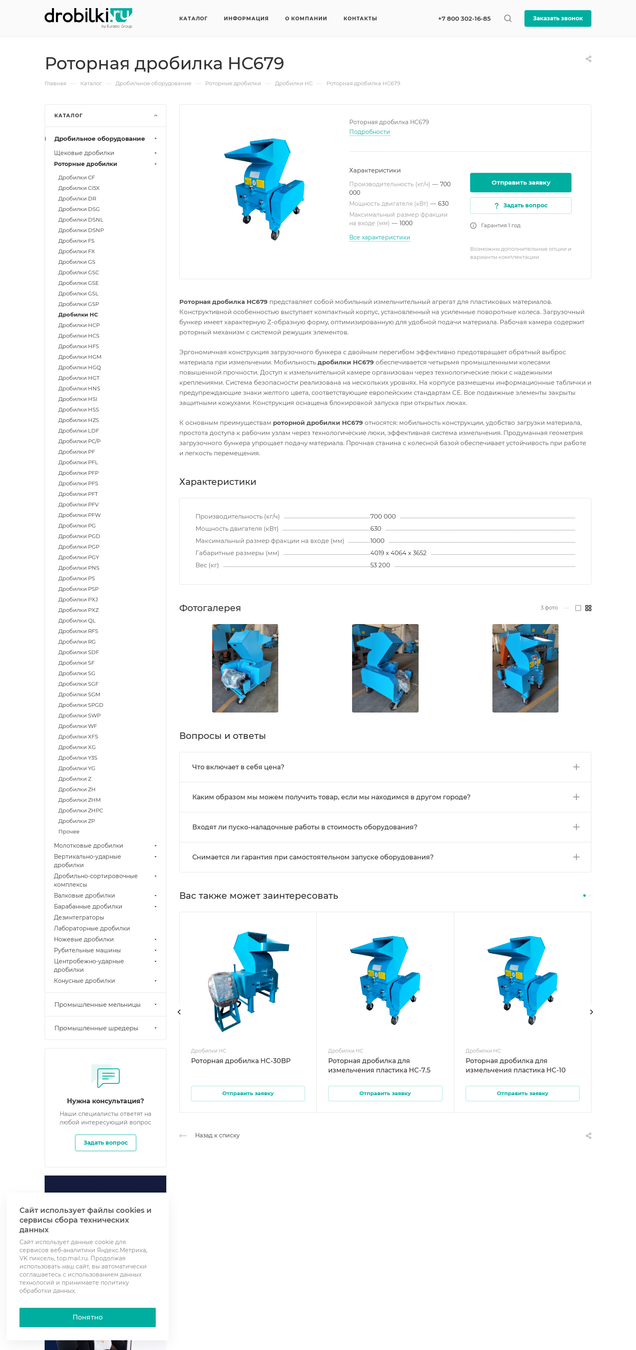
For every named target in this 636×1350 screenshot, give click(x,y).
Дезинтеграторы (79, 917)
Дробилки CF (76, 177)
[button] (584, 895)
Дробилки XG (77, 747)
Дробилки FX (76, 251)
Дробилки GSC (78, 272)
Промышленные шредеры (106, 1028)
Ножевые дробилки (106, 939)
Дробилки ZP (76, 821)
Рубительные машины (106, 950)
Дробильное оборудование (106, 138)
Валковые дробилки (106, 895)
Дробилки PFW (79, 515)
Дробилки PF (76, 451)
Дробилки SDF (78, 652)
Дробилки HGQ (79, 367)
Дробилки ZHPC (80, 810)
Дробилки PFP (78, 472)
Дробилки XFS (78, 736)
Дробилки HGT (78, 378)
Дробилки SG (76, 673)
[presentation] (179, 1020)
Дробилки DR (77, 198)
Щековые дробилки (106, 153)
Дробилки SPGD (80, 705)
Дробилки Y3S (77, 757)
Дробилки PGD (79, 536)
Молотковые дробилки (106, 845)
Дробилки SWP (79, 715)
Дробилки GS (76, 261)
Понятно (88, 1317)
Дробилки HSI (77, 399)
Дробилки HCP (79, 325)
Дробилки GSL (78, 293)
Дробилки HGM (79, 356)
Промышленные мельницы (106, 1004)
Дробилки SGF (78, 683)
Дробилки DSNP (81, 230)
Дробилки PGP (78, 546)
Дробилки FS (76, 240)
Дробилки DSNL (80, 219)
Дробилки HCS (78, 335)
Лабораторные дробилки (92, 928)
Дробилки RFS (78, 631)
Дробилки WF (77, 726)
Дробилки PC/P (79, 441)
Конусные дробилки (106, 980)
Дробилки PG (77, 525)
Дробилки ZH (77, 789)
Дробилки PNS (78, 567)
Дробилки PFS (78, 483)
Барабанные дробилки (106, 906)
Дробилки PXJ (78, 599)
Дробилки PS (76, 578)
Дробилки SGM (79, 694)
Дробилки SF (76, 662)
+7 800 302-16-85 (464, 18)
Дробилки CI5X (79, 188)
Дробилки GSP (78, 304)
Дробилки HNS (79, 388)
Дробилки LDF (78, 430)
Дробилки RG (77, 641)
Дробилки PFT (78, 494)
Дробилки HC (78, 314)
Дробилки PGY (78, 557)
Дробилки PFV (78, 504)
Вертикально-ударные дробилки (106, 861)
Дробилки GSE (78, 283)
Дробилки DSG (79, 209)
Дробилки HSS (78, 409)
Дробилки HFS (78, 346)
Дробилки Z (74, 778)
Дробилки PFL (78, 462)
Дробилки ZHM (79, 800)
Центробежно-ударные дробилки (106, 965)
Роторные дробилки (106, 164)
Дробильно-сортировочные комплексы (106, 880)
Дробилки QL (77, 620)
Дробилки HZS (78, 420)
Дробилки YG (76, 768)
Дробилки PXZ (78, 610)
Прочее (69, 831)
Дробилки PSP (78, 589)
